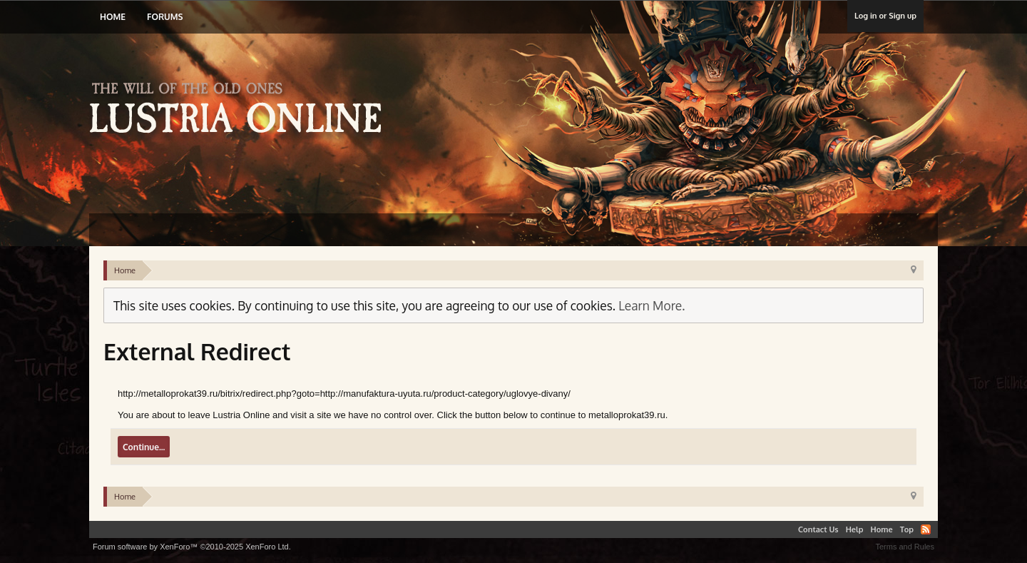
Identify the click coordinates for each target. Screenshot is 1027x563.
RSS (926, 529)
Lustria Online (240, 109)
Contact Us (818, 529)
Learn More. (651, 305)
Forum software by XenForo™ (192, 546)
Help (855, 529)
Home (113, 16)
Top (907, 529)
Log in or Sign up (885, 16)
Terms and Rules (904, 546)
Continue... (144, 447)
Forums (165, 16)
